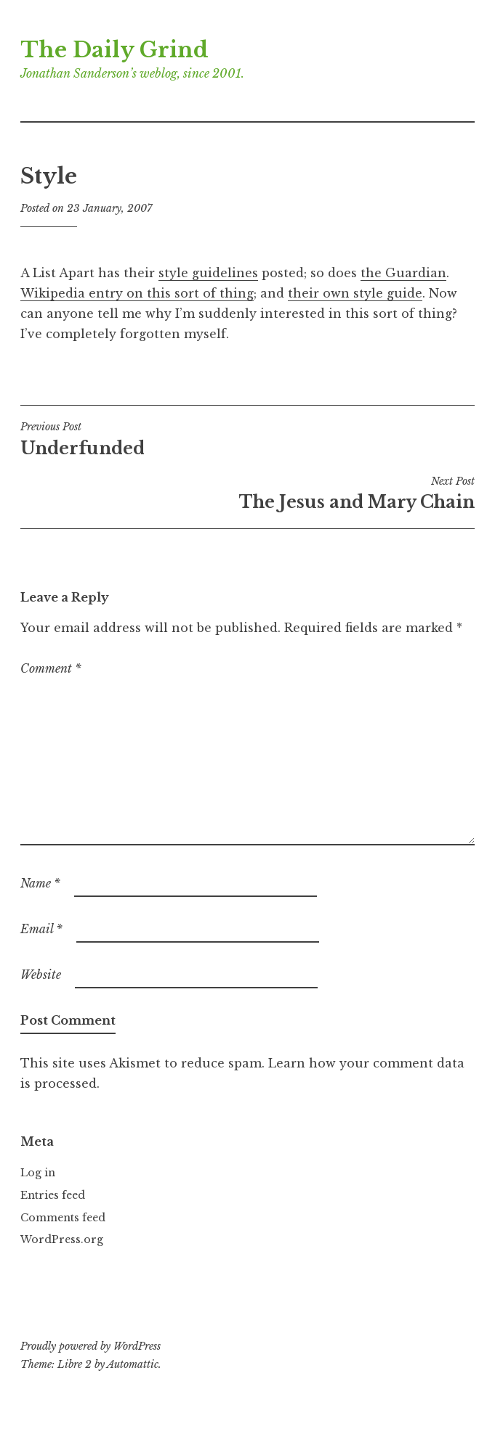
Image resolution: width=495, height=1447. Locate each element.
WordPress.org (61, 1239)
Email (41, 929)
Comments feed (62, 1217)
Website (40, 974)
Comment (50, 668)
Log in (37, 1172)
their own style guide (355, 293)
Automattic (132, 1364)
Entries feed (52, 1195)
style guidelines (208, 273)
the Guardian (403, 273)
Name (40, 883)
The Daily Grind (114, 50)
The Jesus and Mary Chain (247, 493)
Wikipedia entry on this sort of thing (137, 293)
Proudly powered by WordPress (90, 1346)
